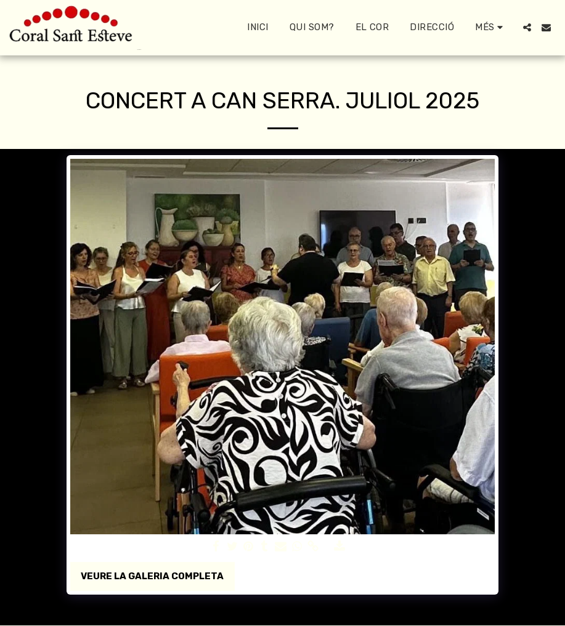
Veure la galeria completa (152, 576)
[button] (527, 27)
